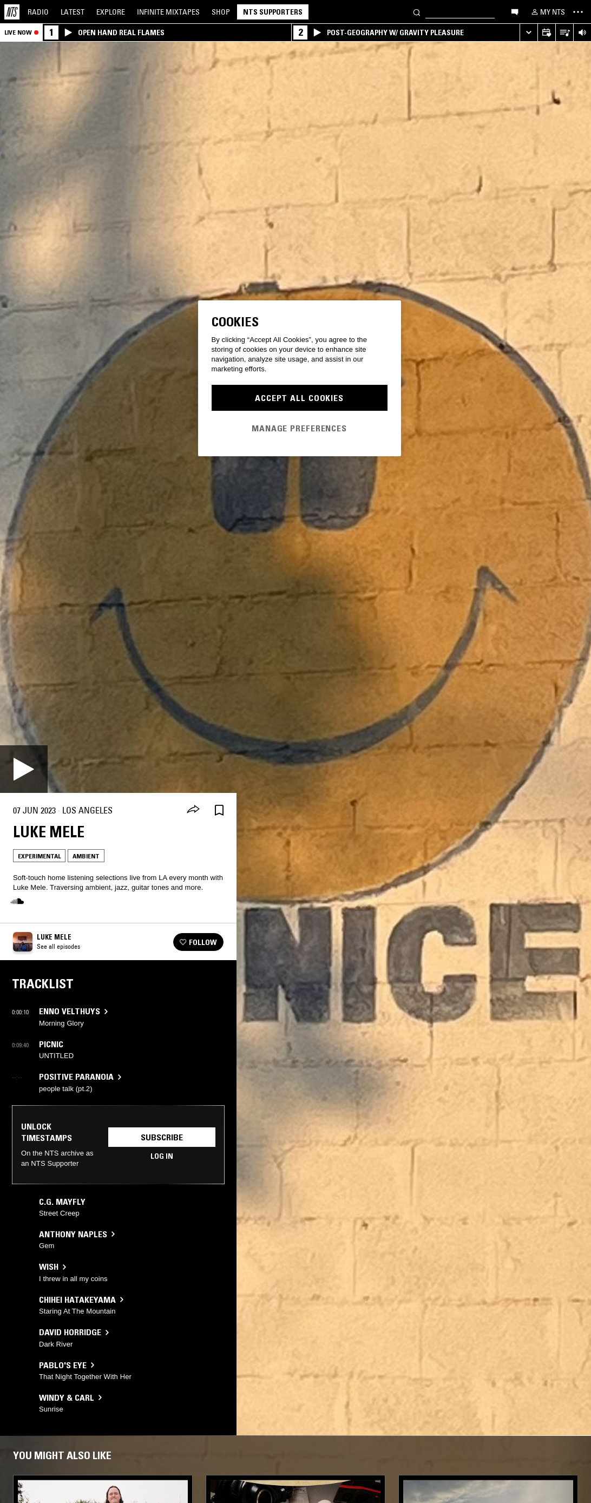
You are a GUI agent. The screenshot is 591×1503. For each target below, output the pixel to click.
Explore (110, 12)
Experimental (39, 856)
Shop (221, 12)
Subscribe (162, 1137)
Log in (161, 1156)
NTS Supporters (273, 12)
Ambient (86, 856)
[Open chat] (514, 11)
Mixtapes (168, 12)
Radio (38, 12)
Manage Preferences (299, 428)
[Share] (193, 810)
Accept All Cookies (299, 397)
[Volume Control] (582, 33)
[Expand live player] (528, 33)
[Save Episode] (219, 810)
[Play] (24, 769)
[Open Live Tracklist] (564, 33)
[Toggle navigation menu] (578, 11)
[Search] (416, 11)
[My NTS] (547, 12)
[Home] (11, 11)
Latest (72, 12)
